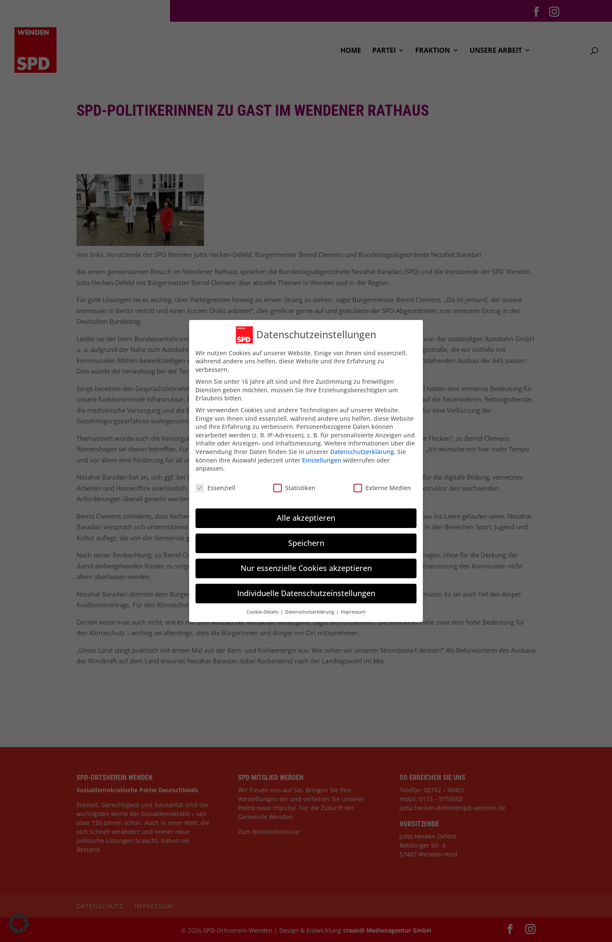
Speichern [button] (306, 543)
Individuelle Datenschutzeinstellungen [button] (306, 593)
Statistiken (294, 488)
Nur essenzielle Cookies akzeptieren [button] (306, 568)
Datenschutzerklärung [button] (310, 612)
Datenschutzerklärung (362, 452)
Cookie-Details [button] (263, 612)
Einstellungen (321, 460)
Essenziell (215, 488)
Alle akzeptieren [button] (306, 518)
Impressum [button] (353, 612)
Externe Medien (382, 488)
